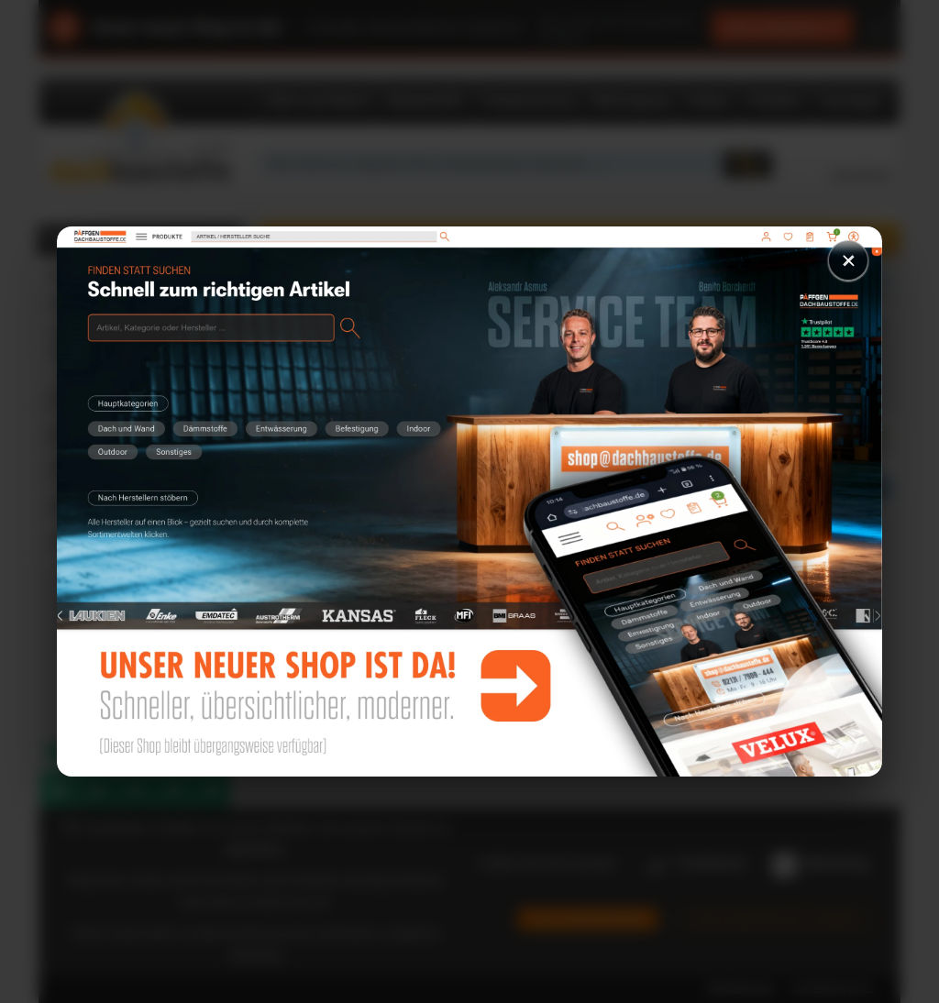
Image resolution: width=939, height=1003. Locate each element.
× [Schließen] (848, 260)
